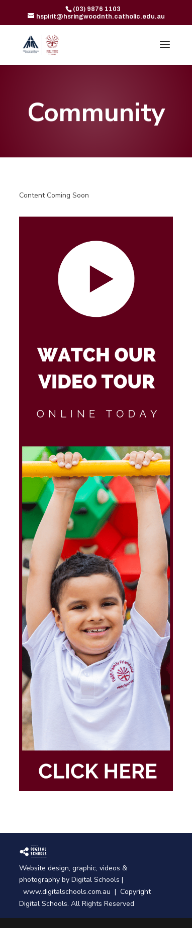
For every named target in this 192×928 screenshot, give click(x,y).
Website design (44, 868)
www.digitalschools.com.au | (71, 891)
